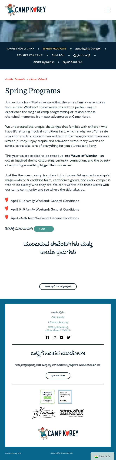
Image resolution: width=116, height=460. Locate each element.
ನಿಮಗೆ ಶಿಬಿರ (58, 55)
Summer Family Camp (20, 49)
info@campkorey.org (58, 322)
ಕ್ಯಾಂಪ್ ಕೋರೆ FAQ (72, 62)
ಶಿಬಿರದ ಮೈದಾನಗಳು (44, 62)
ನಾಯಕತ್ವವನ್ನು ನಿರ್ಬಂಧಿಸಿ (88, 49)
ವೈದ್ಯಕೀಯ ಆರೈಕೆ (81, 55)
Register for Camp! (30, 55)
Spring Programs (54, 49)
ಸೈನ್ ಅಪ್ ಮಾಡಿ (58, 376)
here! (42, 229)
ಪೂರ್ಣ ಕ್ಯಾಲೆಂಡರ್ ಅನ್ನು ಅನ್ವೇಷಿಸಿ (58, 287)
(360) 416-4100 (58, 317)
